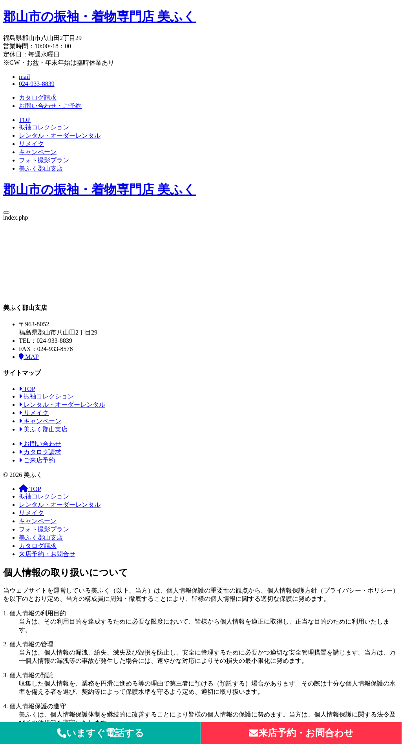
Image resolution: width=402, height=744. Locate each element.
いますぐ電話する (100, 733)
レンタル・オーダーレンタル (59, 135)
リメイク (31, 143)
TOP (25, 119)
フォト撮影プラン (44, 160)
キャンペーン (38, 152)
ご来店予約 (37, 460)
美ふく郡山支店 (41, 168)
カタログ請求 (38, 97)
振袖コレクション (44, 127)
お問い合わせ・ (50, 105)
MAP (29, 356)
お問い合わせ (40, 443)
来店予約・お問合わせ (301, 733)
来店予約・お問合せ (47, 554)
